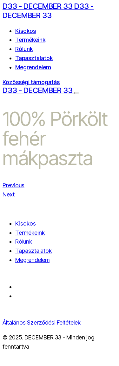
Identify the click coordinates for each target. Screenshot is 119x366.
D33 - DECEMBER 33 (38, 6)
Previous (13, 185)
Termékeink (30, 39)
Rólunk (24, 49)
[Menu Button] (76, 93)
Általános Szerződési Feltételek (42, 322)
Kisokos (25, 31)
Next (9, 194)
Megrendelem (33, 67)
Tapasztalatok (34, 58)
